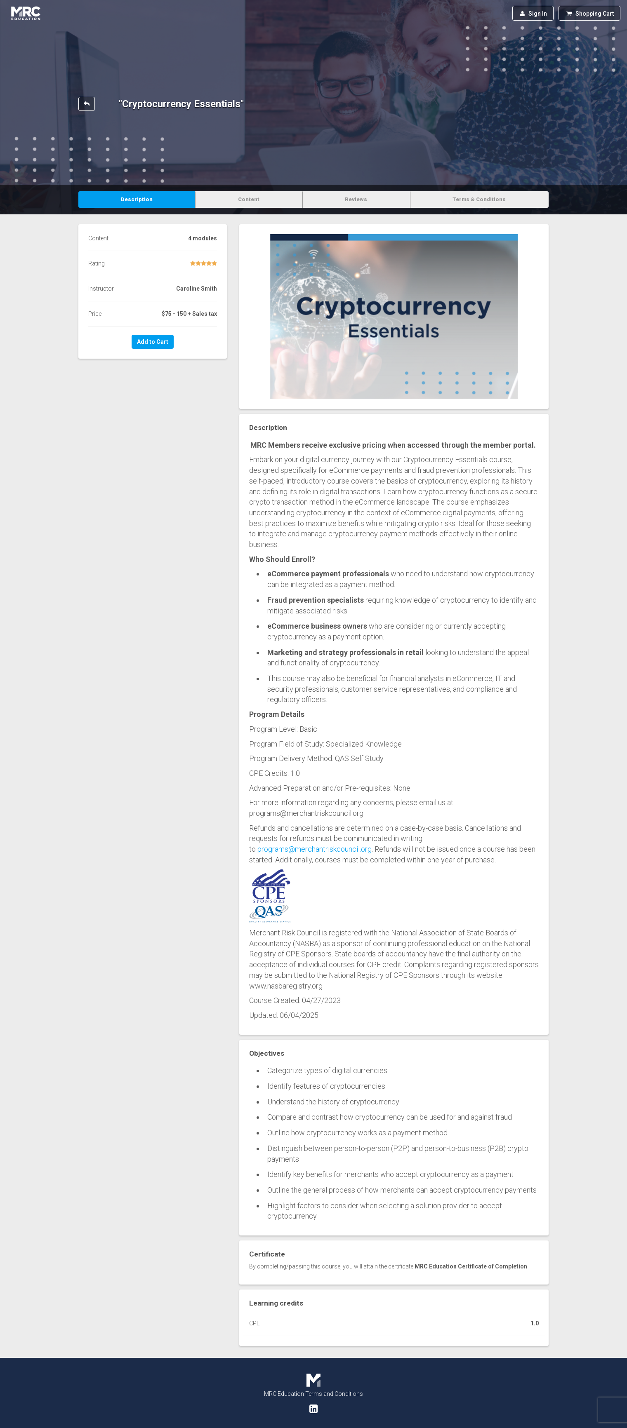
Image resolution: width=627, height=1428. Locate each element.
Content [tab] (248, 199)
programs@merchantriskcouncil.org (314, 849)
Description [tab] (137, 199)
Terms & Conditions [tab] (479, 199)
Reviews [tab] (356, 199)
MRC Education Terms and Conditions (313, 1393)
